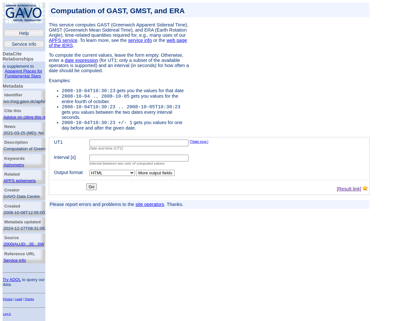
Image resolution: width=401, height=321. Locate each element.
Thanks (29, 299)
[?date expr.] (199, 145)
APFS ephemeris (20, 180)
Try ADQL (12, 279)
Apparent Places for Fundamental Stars (23, 73)
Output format (68, 176)
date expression (81, 60)
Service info (24, 44)
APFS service (63, 40)
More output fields (155, 176)
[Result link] (349, 192)
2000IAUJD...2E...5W (24, 244)
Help (24, 33)
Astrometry (14, 164)
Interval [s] (65, 161)
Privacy (8, 299)
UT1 (58, 146)
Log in (7, 314)
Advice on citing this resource (31, 117)
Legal (18, 299)
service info (140, 40)
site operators (150, 208)
